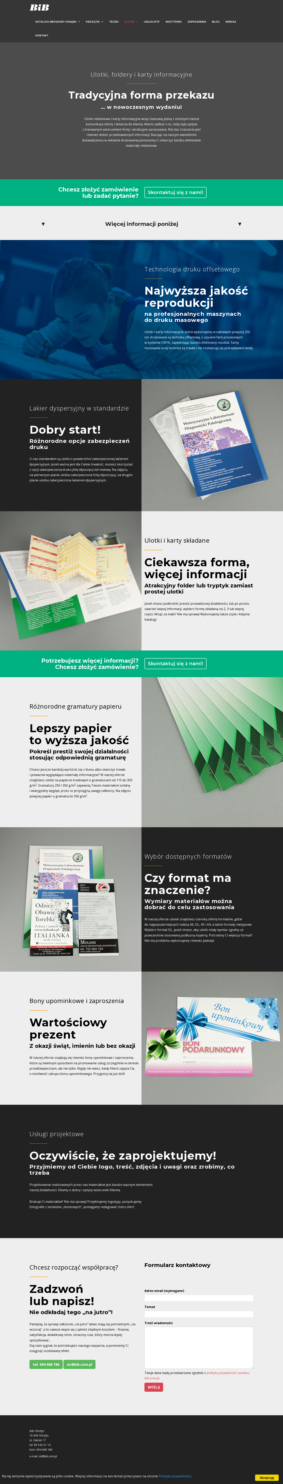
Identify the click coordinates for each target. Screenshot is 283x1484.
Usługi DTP (152, 21)
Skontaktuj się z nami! (175, 192)
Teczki (114, 21)
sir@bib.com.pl (79, 1364)
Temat (149, 1307)
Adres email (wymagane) (164, 1291)
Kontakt (41, 35)
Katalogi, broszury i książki (55, 21)
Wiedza (230, 21)
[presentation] (174, 1277)
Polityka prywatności (175, 1476)
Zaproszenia (196, 21)
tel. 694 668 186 (46, 1364)
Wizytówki (173, 21)
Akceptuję (267, 1478)
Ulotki (129, 21)
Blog (216, 21)
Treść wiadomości (158, 1323)
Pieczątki (93, 21)
